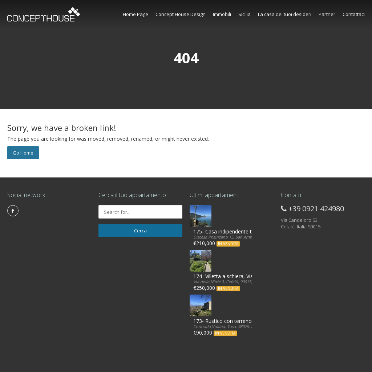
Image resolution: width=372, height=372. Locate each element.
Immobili (222, 14)
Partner (327, 14)
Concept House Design (180, 14)
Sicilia (244, 14)
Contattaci (354, 14)
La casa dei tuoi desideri (284, 14)
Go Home (23, 152)
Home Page (135, 14)
